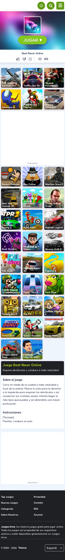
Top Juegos (7, 496)
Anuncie (38, 514)
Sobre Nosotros (9, 514)
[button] (32, 25)
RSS (36, 508)
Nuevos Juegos (9, 502)
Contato (38, 502)
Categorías (7, 508)
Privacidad (39, 496)
